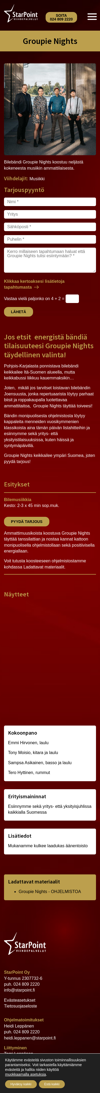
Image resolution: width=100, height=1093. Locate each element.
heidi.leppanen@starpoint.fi (30, 1038)
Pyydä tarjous (26, 521)
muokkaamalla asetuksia (25, 1074)
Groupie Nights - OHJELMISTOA (50, 891)
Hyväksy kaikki (20, 1084)
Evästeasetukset (19, 1000)
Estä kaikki (51, 1084)
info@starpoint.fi (19, 990)
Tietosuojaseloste (20, 1006)
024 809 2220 (27, 984)
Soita (61, 17)
